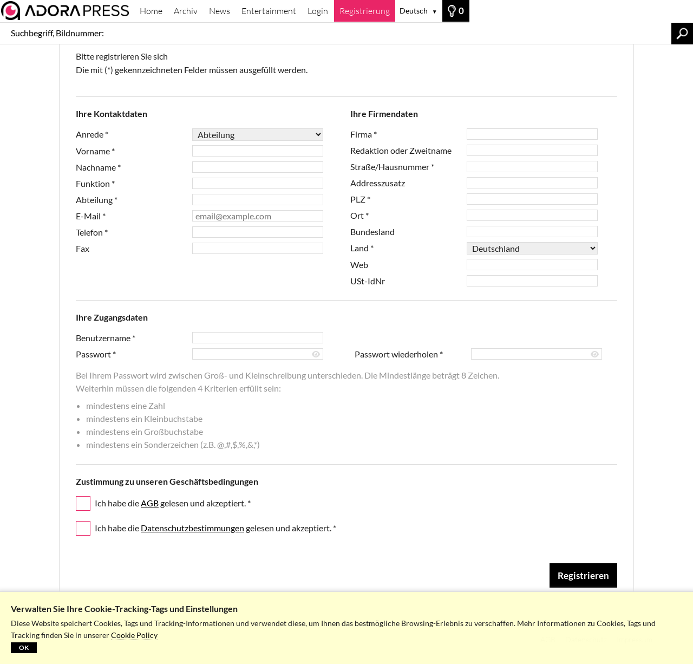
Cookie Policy (134, 635)
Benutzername (105, 338)
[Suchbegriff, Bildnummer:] (390, 33)
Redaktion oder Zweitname (401, 150)
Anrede (92, 134)
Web (359, 264)
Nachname (98, 167)
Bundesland (372, 231)
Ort (359, 215)
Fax (82, 248)
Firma (363, 134)
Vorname (95, 151)
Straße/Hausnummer (392, 166)
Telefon (92, 232)
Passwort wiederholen (399, 354)
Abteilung (96, 199)
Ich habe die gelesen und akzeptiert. (173, 503)
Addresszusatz (377, 183)
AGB (150, 503)
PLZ (360, 199)
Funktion (95, 183)
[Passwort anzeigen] (316, 354)
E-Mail (91, 216)
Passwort (96, 354)
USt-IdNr (367, 281)
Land (362, 248)
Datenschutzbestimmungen (192, 528)
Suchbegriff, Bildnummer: (57, 33)
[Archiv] (67, 10)
